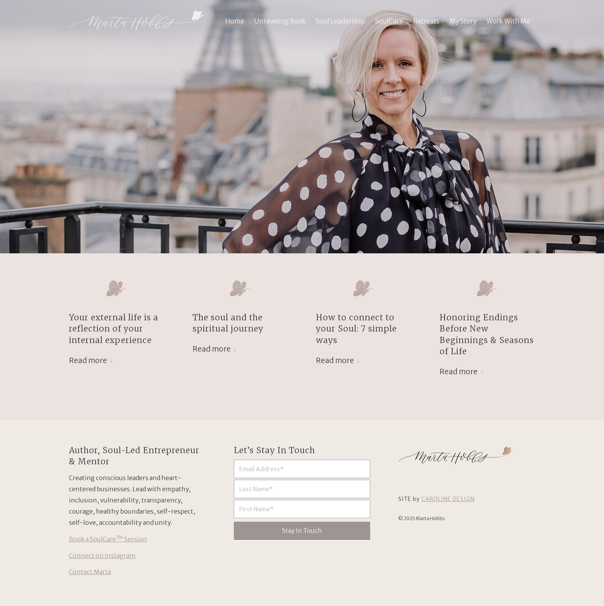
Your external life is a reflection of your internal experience (113, 328)
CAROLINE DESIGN (448, 499)
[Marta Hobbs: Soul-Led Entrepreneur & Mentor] (137, 21)
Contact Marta (90, 572)
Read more (91, 360)
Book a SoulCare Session (108, 539)
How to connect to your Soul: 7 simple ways (356, 328)
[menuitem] (234, 21)
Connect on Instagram (102, 555)
